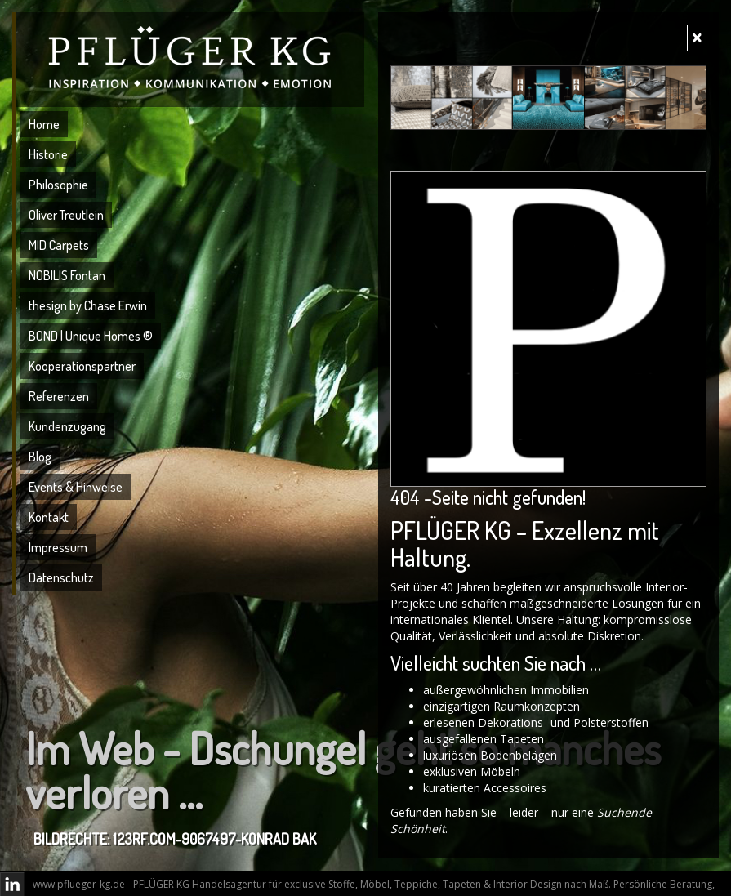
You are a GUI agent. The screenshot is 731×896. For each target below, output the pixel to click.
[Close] (696, 38)
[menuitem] (192, 126)
